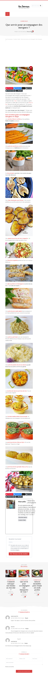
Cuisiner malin (24, 21)
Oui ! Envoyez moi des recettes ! (19, 553)
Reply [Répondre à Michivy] (27, 628)
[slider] (11, 597)
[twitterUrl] (23, 527)
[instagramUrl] (27, 527)
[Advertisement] (24, 54)
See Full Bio (30, 514)
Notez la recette (9, 666)
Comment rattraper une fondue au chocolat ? (10, 586)
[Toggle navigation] (7, 14)
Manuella (29, 31)
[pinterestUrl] (30, 527)
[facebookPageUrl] (19, 527)
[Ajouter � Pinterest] (31, 67)
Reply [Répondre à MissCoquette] (26, 618)
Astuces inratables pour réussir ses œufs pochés (37, 586)
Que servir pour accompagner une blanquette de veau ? (24, 587)
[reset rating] (14, 666)
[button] (40, 5)
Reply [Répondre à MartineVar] (26, 643)
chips (15, 101)
